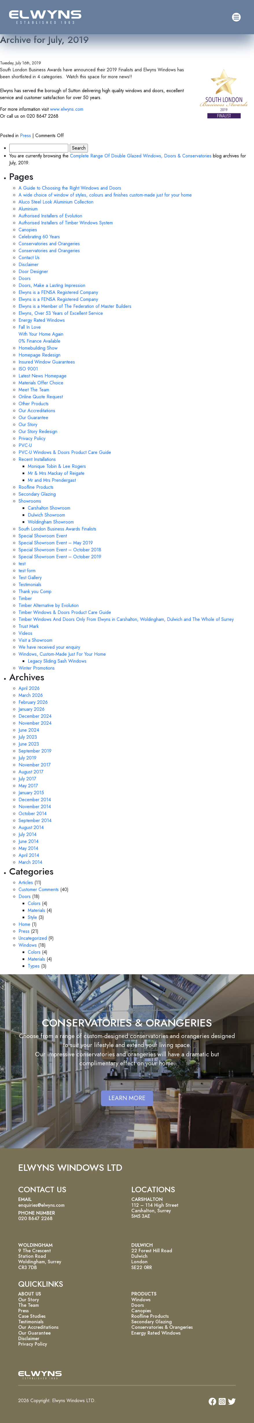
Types (34, 966)
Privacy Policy (32, 438)
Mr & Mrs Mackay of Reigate (56, 473)
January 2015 (31, 792)
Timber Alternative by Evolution (49, 605)
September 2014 (35, 820)
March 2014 (30, 862)
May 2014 (28, 848)
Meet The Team (34, 389)
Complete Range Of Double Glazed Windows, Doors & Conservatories (140, 155)
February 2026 (33, 702)
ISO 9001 (28, 369)
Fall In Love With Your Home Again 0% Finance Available (41, 334)
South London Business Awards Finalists (57, 529)
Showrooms (30, 501)
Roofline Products (36, 487)
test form (27, 570)
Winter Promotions (37, 668)
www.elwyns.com (66, 109)
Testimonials (30, 584)
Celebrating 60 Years (39, 236)
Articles (26, 882)
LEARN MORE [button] (127, 1098)
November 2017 (35, 765)
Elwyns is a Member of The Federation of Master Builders (75, 306)
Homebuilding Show (38, 348)
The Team (28, 1305)
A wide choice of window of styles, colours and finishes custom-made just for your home (105, 195)
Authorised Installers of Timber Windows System (66, 222)
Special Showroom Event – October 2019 (60, 556)
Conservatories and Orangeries (49, 243)
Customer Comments (39, 889)
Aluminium (28, 209)
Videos (25, 633)
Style (32, 917)
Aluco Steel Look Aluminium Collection (56, 202)
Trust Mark (29, 626)
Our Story (28, 424)
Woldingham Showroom (51, 522)
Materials (36, 910)
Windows (28, 945)
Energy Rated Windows (42, 320)
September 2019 (35, 751)
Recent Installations (37, 459)
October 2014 (33, 813)
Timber (25, 598)
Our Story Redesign (38, 431)
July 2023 (28, 737)
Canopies (28, 229)
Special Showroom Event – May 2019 (56, 542)
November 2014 (35, 806)
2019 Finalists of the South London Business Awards (91, 52)
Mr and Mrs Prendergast (52, 480)
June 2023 (29, 744)
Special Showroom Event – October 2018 (60, 549)
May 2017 (28, 785)
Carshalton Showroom (49, 508)
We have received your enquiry (49, 647)
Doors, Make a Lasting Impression (52, 285)
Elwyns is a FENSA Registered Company (58, 292)
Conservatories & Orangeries (162, 1327)
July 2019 (27, 758)
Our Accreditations (37, 410)
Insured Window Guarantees (47, 362)
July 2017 (27, 778)
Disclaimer (28, 264)
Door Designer (33, 271)
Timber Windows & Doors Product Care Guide (65, 612)
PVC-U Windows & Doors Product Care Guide (65, 452)
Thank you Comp (35, 591)
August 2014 (31, 827)
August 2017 (31, 771)
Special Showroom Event (43, 536)
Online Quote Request (41, 396)
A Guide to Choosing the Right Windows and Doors (70, 188)
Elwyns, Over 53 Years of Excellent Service (61, 313)
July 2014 (27, 834)
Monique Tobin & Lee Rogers (57, 466)
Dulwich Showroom (46, 515)
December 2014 (35, 799)
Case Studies (31, 1316)
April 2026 (29, 688)
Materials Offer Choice (41, 382)
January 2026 (32, 709)
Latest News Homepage (43, 375)
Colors (34, 903)
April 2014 (29, 855)
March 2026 (31, 695)
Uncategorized (33, 938)
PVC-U (25, 445)
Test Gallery (30, 577)
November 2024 (35, 723)
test (22, 563)
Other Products (34, 403)
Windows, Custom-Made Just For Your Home (62, 654)
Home (24, 924)
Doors (25, 278)
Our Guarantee (33, 417)
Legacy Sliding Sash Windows (57, 661)
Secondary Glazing (37, 494)
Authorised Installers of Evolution (50, 215)
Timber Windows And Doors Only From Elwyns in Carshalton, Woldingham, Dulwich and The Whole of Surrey (126, 619)
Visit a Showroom (35, 640)
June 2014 (28, 841)
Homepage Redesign (39, 355)
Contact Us (29, 257)
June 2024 (29, 730)
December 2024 (35, 716)
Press (25, 135)
